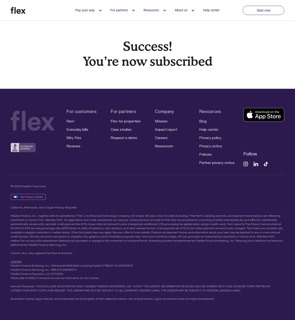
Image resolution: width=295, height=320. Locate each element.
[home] (26, 10)
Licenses (16, 261)
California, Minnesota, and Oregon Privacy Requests (44, 207)
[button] (87, 10)
